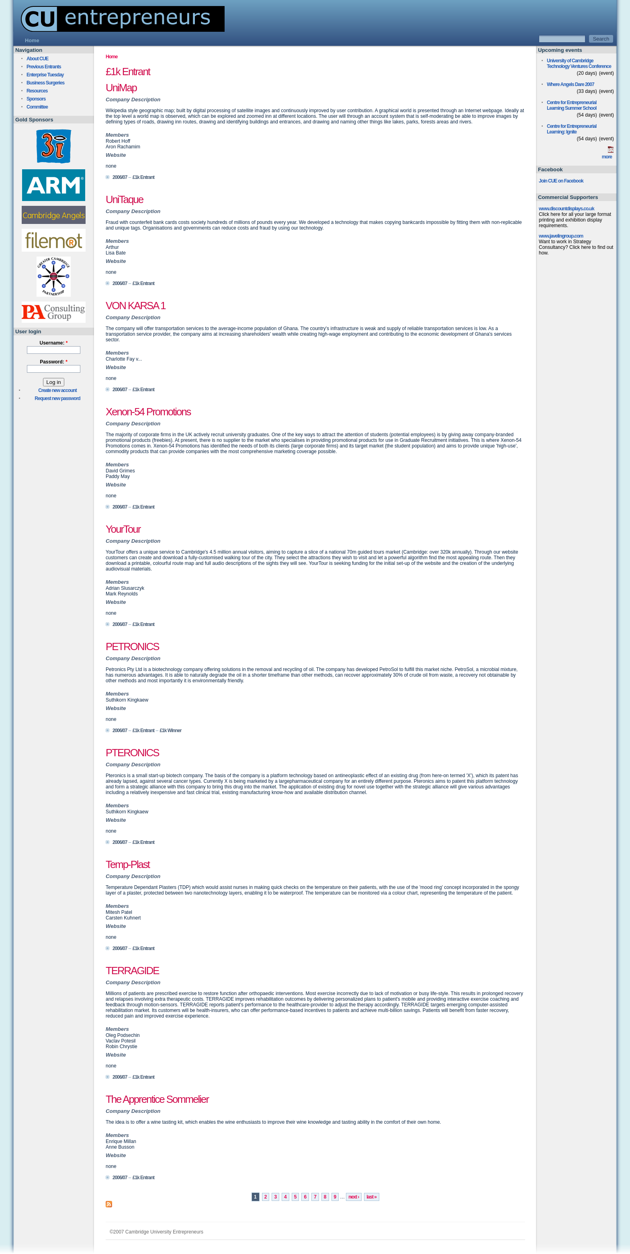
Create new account (57, 390)
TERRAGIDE (132, 970)
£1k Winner (170, 730)
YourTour (123, 529)
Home (111, 57)
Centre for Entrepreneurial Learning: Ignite (571, 129)
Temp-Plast (127, 864)
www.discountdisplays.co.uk (566, 208)
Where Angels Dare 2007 (570, 84)
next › (353, 1197)
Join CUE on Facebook (561, 181)
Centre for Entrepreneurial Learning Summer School (571, 105)
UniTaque (124, 199)
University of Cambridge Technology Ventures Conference (579, 63)
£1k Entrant (143, 177)
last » (371, 1197)
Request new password (57, 398)
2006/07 (119, 177)
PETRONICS (132, 646)
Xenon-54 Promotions (148, 411)
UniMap (121, 87)
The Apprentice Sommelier (157, 1099)
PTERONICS (132, 752)
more (607, 157)
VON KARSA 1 (136, 305)
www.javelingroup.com (561, 236)
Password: (54, 362)
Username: (53, 343)
